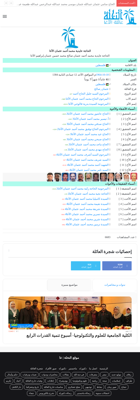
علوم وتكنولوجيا (80, 381)
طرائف (129, 381)
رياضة (94, 381)
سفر (104, 374)
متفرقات (93, 374)
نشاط (99, 387)
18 (107, 74)
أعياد (18, 381)
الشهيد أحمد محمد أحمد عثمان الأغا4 (88, 164)
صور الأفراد (50, 368)
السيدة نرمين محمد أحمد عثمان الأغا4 (87, 224)
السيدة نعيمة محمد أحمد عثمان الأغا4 (87, 203)
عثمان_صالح (101, 88)
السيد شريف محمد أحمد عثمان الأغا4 (87, 159)
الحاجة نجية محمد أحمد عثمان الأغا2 (88, 193)
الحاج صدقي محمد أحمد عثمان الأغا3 (88, 124)
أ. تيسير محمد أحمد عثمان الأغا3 (90, 118)
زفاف (128, 374)
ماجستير (73, 368)
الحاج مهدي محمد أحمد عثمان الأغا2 (88, 149)
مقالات (66, 374)
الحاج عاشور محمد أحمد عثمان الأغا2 (87, 113)
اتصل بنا (93, 368)
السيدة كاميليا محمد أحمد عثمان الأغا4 (87, 198)
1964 (98, 74)
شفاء (31, 393)
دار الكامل (16, 387)
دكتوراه (83, 368)
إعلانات (50, 381)
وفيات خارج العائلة (34, 381)
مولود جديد (116, 374)
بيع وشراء (63, 381)
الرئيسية (104, 368)
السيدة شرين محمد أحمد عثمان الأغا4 (87, 219)
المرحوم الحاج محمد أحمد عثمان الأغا (87, 98)
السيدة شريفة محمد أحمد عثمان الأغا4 (87, 209)
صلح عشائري (74, 387)
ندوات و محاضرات (114, 284)
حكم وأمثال (12, 374)
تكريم (8, 381)
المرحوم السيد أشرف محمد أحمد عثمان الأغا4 (82, 154)
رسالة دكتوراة (65, 393)
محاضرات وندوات (49, 374)
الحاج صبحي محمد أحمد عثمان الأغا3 (88, 139)
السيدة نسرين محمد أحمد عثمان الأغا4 (87, 214)
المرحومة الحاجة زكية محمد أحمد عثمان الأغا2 (82, 188)
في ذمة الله (79, 374)
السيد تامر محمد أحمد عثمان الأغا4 (89, 170)
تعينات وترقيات (29, 374)
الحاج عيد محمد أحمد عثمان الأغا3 (89, 134)
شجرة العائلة (36, 368)
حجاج (123, 387)
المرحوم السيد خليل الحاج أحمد (91, 93)
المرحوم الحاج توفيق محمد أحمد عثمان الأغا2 (83, 129)
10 (103, 74)
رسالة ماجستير (84, 393)
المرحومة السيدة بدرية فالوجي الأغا (88, 103)
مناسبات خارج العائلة (53, 387)
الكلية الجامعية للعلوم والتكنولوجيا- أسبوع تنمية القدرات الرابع (79, 335)
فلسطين (102, 65)
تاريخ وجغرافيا (32, 387)
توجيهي (88, 387)
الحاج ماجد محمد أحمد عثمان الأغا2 (89, 144)
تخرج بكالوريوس (46, 393)
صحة (104, 381)
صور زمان (111, 387)
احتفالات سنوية (102, 393)
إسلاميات (116, 381)
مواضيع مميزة (69, 284)
